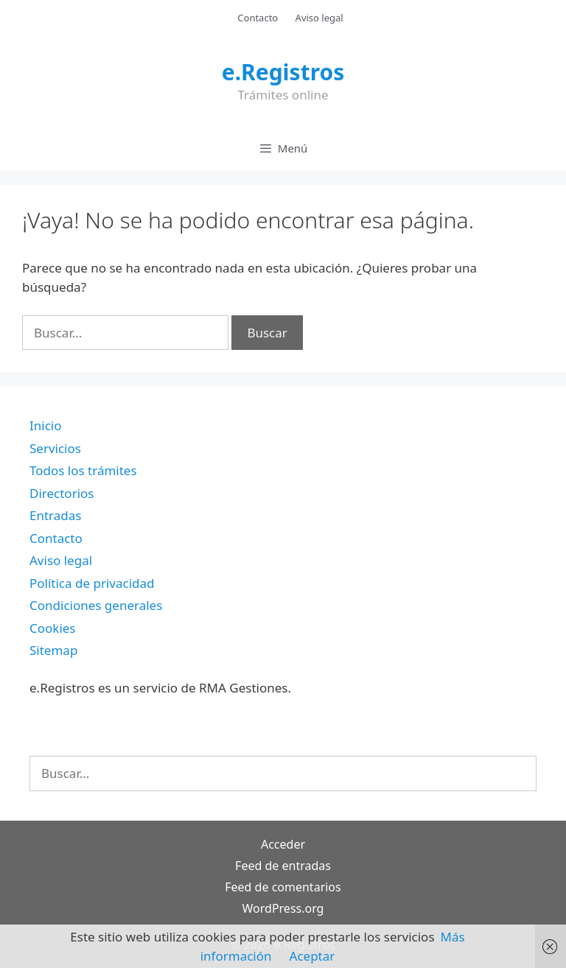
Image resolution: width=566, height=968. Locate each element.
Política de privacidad (91, 583)
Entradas (55, 515)
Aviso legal (319, 17)
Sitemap (53, 650)
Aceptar (312, 955)
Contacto (257, 17)
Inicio (45, 425)
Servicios (55, 448)
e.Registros (283, 72)
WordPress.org (283, 908)
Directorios (61, 493)
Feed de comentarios (282, 887)
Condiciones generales (95, 605)
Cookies (52, 628)
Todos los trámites (83, 470)
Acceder (283, 844)
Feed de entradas (283, 865)
